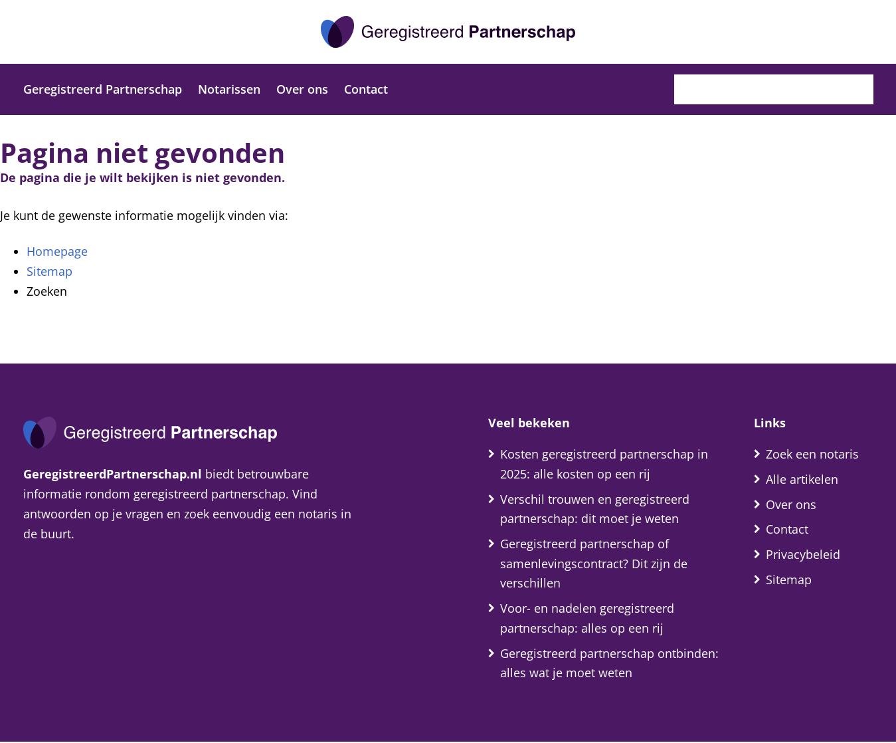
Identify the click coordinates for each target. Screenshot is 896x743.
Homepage (57, 251)
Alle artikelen (802, 479)
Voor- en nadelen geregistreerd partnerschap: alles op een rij (587, 619)
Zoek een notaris (812, 454)
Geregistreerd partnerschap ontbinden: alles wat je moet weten (609, 664)
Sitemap (49, 271)
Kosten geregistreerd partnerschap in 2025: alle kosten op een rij (604, 464)
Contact (366, 89)
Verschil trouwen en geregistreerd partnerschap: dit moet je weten (594, 509)
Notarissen (229, 89)
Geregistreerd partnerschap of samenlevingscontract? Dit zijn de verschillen (593, 564)
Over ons (302, 89)
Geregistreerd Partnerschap (102, 89)
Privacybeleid (803, 555)
